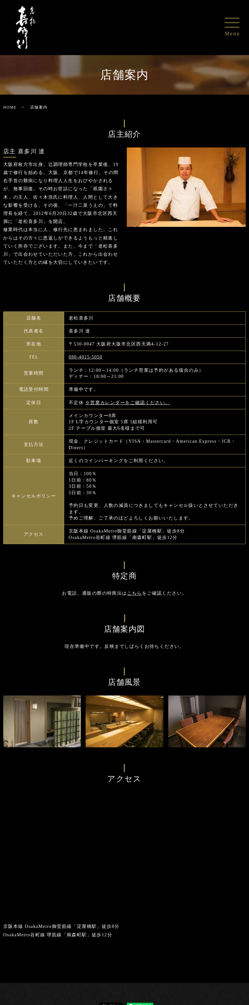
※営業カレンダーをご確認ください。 (127, 402)
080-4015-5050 (86, 357)
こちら (134, 593)
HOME (10, 107)
